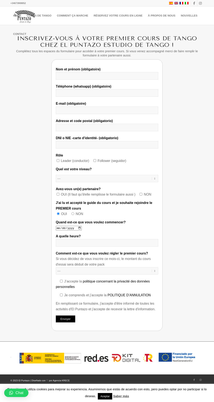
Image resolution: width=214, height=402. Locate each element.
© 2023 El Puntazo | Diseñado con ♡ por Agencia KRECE (40, 380)
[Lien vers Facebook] (194, 3)
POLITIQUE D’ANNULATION (129, 295)
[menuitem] (17, 15)
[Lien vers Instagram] (200, 3)
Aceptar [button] (105, 396)
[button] (16, 393)
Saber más (121, 396)
